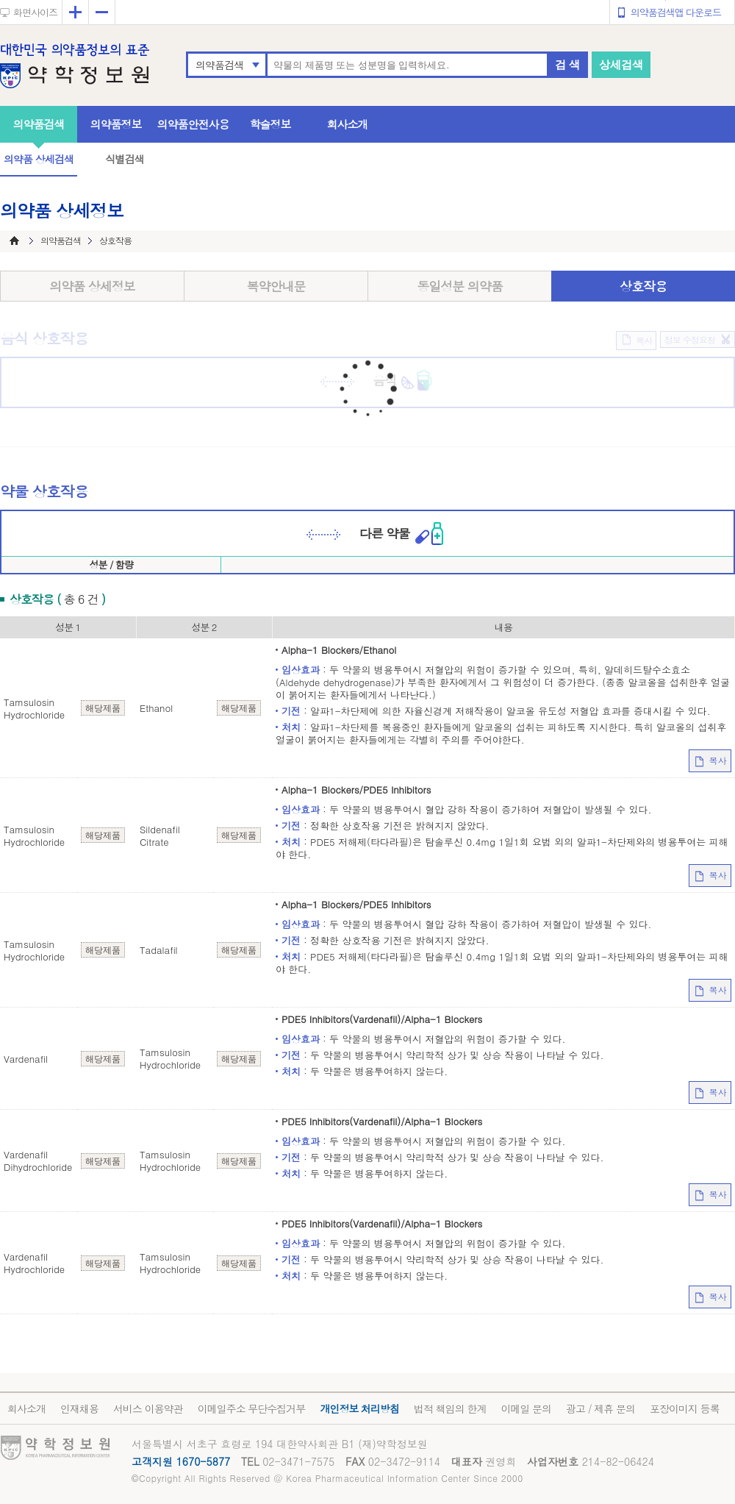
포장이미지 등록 (685, 1408)
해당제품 (103, 708)
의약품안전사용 (193, 124)
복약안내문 (276, 286)
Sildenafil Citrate (160, 835)
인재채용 (79, 1408)
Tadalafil (159, 950)
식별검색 (124, 159)
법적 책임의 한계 (450, 1408)
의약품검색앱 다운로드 (676, 12)
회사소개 (347, 124)
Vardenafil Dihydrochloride (38, 1160)
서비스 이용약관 (148, 1408)
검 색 (567, 64)
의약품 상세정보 (92, 286)
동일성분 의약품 (460, 286)
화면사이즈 (35, 12)
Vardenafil (26, 1059)
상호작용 (643, 286)
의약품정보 (116, 124)
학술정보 (270, 124)
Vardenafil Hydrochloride (34, 1263)
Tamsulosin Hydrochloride (34, 708)
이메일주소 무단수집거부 (252, 1408)
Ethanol (156, 708)
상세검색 (621, 64)
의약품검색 (219, 64)
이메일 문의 (526, 1408)
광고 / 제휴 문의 (600, 1408)
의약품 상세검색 (39, 159)
